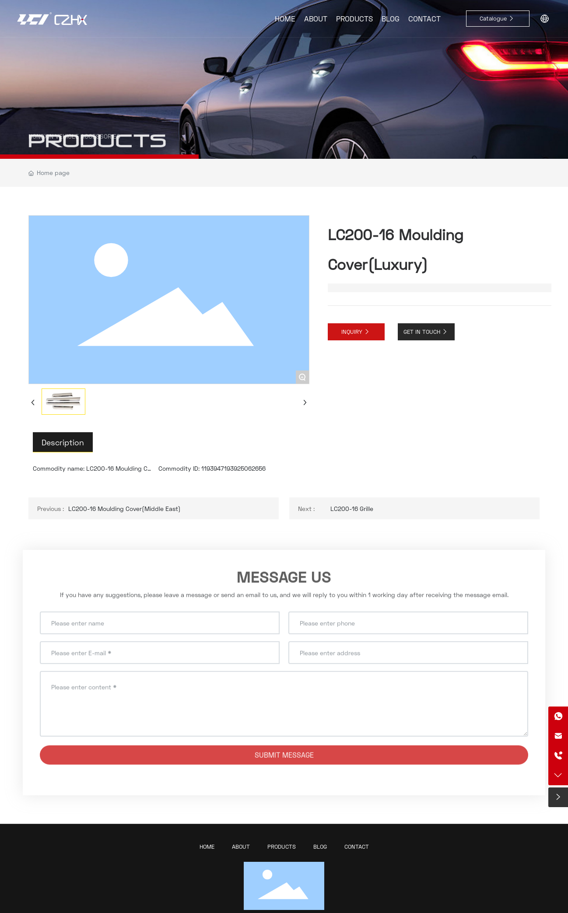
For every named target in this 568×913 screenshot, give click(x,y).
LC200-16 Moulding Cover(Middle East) (124, 508)
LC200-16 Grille (351, 508)
